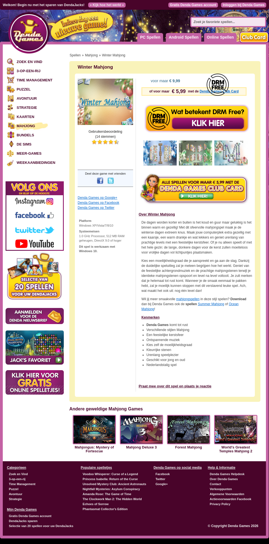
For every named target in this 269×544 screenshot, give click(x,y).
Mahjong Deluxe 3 (141, 447)
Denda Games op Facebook (98, 203)
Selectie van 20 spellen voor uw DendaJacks (41, 526)
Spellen (75, 55)
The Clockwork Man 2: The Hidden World (112, 499)
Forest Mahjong (188, 447)
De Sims (24, 144)
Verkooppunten (221, 489)
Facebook (163, 474)
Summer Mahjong (211, 304)
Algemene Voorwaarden (227, 494)
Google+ (162, 484)
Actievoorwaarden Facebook (230, 499)
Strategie (27, 108)
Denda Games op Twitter (96, 208)
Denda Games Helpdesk (227, 474)
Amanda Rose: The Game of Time (107, 494)
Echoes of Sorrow (96, 504)
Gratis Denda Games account (193, 5)
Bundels (25, 135)
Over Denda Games (224, 479)
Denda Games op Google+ (97, 198)
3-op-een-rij (28, 71)
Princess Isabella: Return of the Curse (110, 479)
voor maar (165, 81)
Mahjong (26, 126)
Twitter (160, 479)
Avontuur (27, 98)
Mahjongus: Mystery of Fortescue (94, 449)
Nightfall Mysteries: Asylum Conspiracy (111, 489)
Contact (215, 484)
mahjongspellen (187, 299)
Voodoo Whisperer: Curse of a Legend (110, 474)
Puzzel (24, 89)
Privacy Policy (220, 504)
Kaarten (25, 117)
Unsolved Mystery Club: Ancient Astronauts (114, 484)
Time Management (34, 80)
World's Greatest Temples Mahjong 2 (235, 449)
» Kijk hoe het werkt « (107, 5)
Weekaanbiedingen (36, 163)
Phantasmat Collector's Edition (105, 509)
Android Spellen (183, 37)
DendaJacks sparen (23, 521)
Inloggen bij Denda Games (244, 5)
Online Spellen (220, 37)
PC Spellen (150, 37)
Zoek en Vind (29, 62)
